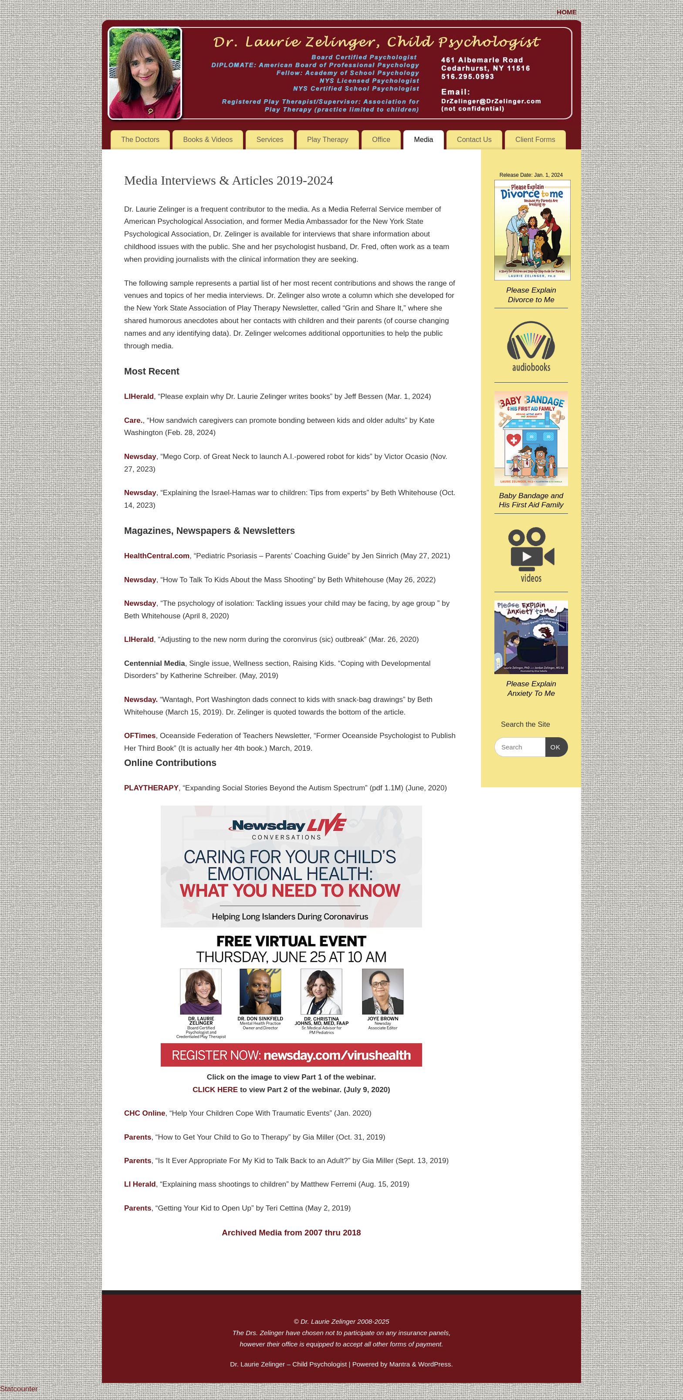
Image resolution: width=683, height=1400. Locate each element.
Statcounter (19, 1389)
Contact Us (474, 139)
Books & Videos (208, 139)
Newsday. (141, 699)
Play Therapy (327, 139)
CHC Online (144, 1113)
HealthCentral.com (156, 556)
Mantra (399, 1364)
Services (270, 139)
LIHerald (139, 639)
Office (381, 139)
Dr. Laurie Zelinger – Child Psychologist (288, 1364)
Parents (137, 1161)
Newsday (140, 456)
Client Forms (535, 139)
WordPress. (435, 1364)
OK (553, 747)
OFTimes (140, 736)
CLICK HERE (215, 1090)
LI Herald (140, 1184)
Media (423, 139)
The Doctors (140, 139)
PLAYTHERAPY (151, 788)
